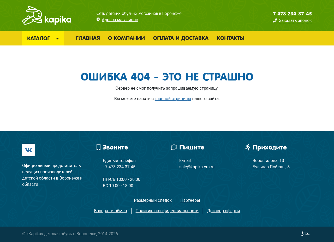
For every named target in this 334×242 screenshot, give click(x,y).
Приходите (266, 147)
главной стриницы (173, 98)
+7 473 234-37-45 (290, 14)
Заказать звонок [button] (295, 20)
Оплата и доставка (180, 38)
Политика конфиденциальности (167, 210)
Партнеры (190, 200)
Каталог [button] (43, 38)
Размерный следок (153, 200)
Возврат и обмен (110, 210)
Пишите (187, 147)
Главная (88, 38)
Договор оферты (223, 210)
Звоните (112, 147)
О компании (126, 38)
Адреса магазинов (120, 19)
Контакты (230, 38)
